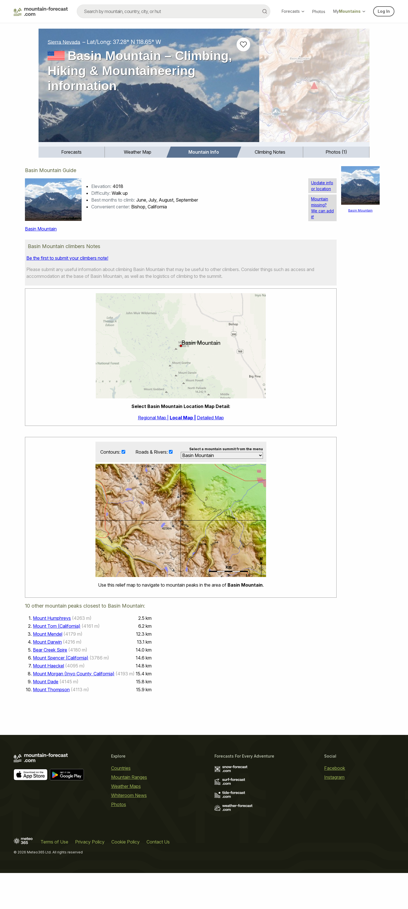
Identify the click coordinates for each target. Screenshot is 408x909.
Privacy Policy (90, 842)
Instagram (334, 777)
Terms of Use (54, 842)
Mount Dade (45, 682)
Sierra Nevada (64, 42)
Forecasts (293, 11)
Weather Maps (126, 786)
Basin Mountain (41, 229)
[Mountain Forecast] (41, 11)
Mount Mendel (47, 634)
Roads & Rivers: (152, 452)
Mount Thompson (51, 690)
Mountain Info (203, 152)
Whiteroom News (129, 795)
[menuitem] (72, 152)
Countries (121, 768)
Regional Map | (153, 417)
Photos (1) (336, 152)
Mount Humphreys (52, 618)
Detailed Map (210, 417)
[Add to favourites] (243, 44)
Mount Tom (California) (56, 626)
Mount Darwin (47, 642)
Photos (318, 11)
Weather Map (137, 152)
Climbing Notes (270, 152)
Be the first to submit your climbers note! (67, 258)
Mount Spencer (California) (60, 658)
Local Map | (183, 417)
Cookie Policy (125, 842)
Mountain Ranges (129, 777)
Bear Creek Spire (50, 650)
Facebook (334, 768)
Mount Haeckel (48, 666)
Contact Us (158, 842)
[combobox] (173, 11)
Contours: (111, 452)
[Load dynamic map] (314, 87)
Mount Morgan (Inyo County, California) (73, 674)
